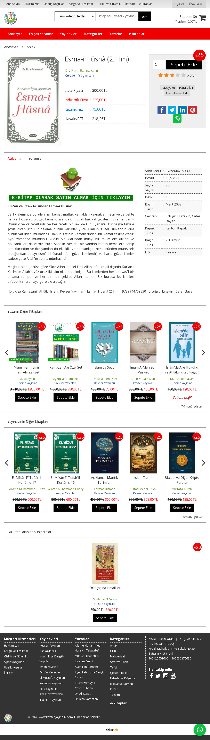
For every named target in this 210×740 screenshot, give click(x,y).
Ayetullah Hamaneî (65, 379)
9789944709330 (134, 291)
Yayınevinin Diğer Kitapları (28, 421)
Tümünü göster (191, 406)
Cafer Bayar (185, 291)
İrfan (54, 291)
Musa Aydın (27, 379)
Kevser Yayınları (72, 291)
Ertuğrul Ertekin (160, 291)
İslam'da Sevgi (104, 367)
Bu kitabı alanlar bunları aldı (29, 532)
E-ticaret (98, 729)
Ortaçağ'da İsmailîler (105, 588)
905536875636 (181, 658)
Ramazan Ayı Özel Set (65, 367)
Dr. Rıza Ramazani (23, 291)
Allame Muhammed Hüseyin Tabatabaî (35, 489)
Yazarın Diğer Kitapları (25, 311)
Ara (144, 17)
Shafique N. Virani (105, 599)
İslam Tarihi (143, 477)
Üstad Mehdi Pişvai (143, 489)
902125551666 (158, 658)
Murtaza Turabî (182, 489)
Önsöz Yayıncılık (104, 604)
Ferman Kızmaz (104, 489)
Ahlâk (43, 291)
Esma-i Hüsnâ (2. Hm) (103, 291)
